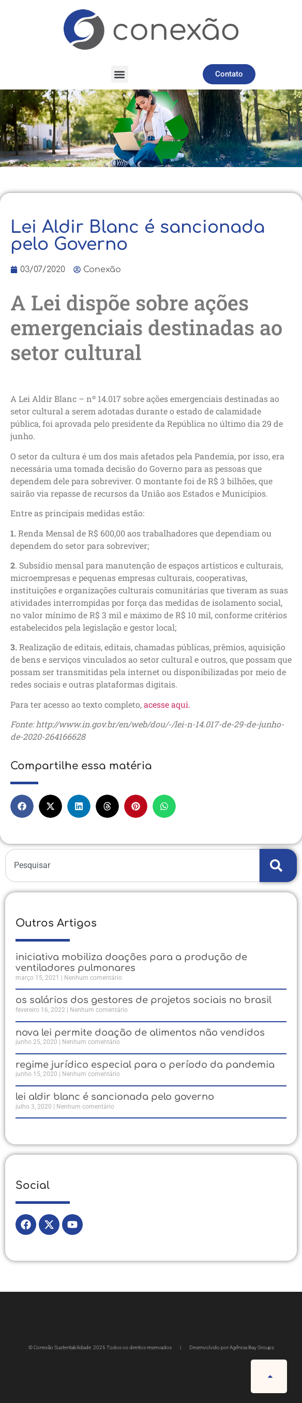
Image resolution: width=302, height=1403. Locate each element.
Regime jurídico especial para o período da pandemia (145, 1064)
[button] (119, 74)
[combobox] (132, 865)
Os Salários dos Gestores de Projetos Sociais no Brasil (143, 1000)
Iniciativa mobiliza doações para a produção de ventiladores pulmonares (131, 963)
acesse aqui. (168, 704)
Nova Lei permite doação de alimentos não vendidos (140, 1032)
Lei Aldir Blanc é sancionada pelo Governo (115, 1097)
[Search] (278, 865)
